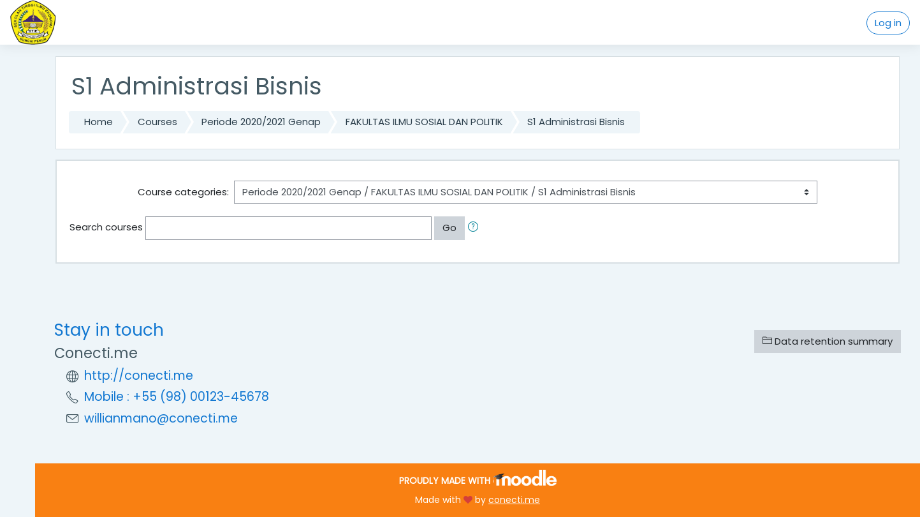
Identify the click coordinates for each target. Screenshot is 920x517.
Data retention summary (828, 341)
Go (449, 227)
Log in (888, 22)
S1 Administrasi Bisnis (576, 121)
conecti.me (514, 499)
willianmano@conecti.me (161, 418)
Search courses (106, 227)
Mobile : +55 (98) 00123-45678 (176, 396)
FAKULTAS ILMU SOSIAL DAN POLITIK (424, 121)
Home (98, 121)
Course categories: (183, 192)
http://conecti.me (138, 375)
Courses (157, 121)
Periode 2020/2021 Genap (261, 121)
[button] (475, 228)
